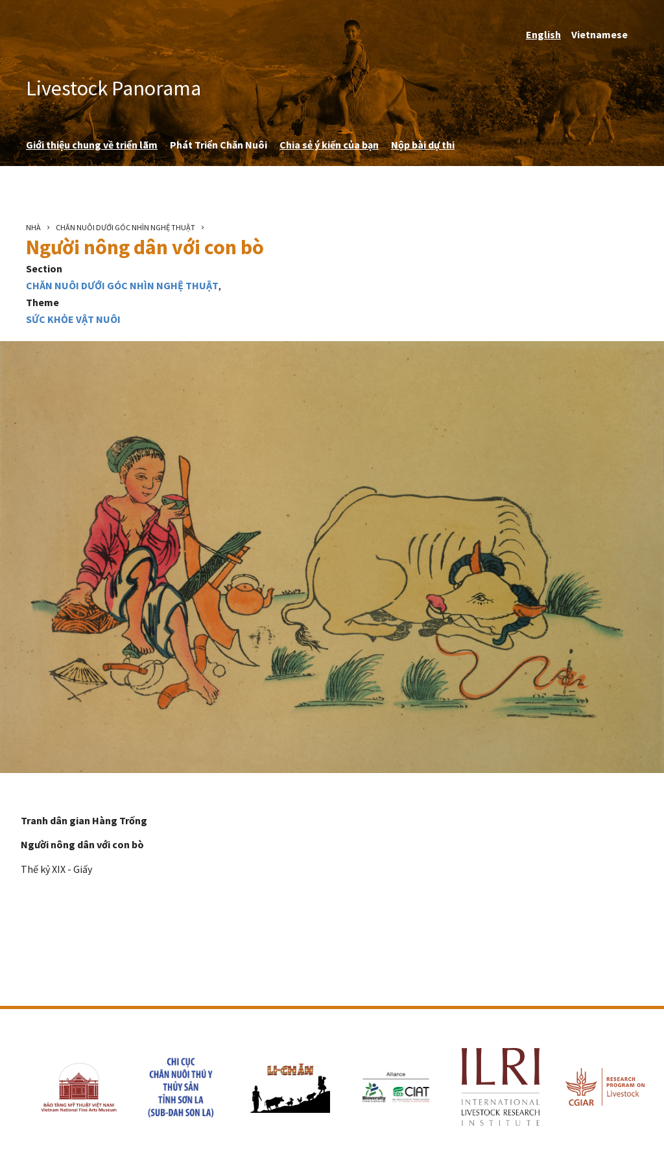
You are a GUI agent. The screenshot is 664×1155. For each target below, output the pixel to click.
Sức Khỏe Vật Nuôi (73, 319)
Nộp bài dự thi (423, 144)
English (543, 34)
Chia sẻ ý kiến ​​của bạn (329, 144)
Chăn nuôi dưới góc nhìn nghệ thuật (125, 227)
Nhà (33, 227)
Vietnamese (599, 34)
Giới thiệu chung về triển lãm (92, 144)
